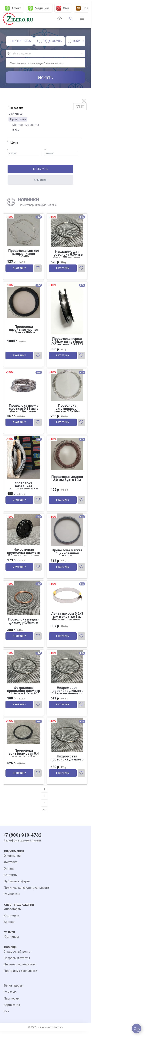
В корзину (19, 268)
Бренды (9, 928)
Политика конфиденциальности (26, 894)
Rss (6, 1017)
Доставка (10, 868)
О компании (12, 862)
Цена (12, 142)
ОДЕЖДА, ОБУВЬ (49, 41)
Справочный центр (17, 958)
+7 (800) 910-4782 (22, 841)
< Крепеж (15, 114)
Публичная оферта (17, 887)
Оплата (9, 875)
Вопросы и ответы (17, 964)
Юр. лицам (11, 921)
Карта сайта (12, 1011)
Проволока (18, 119)
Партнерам (11, 1004)
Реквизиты (12, 900)
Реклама (10, 998)
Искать (45, 77)
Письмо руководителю (20, 970)
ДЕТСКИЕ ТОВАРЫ (81, 41)
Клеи (15, 130)
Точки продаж (13, 992)
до (61, 152)
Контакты (11, 881)
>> (44, 816)
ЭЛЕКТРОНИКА (19, 41)
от (24, 152)
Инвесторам (12, 915)
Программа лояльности (20, 977)
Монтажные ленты (25, 125)
